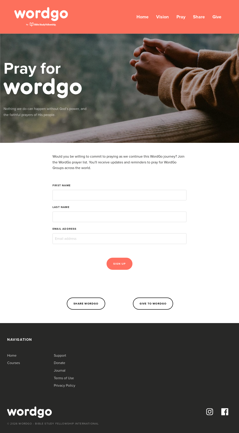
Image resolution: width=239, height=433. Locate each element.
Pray (180, 16)
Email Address (64, 229)
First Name (61, 185)
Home (142, 16)
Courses (13, 362)
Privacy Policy (64, 385)
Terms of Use (64, 378)
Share (199, 16)
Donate (59, 362)
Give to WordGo (153, 304)
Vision (162, 16)
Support (60, 355)
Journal (59, 370)
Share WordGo (85, 304)
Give (216, 16)
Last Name (60, 207)
